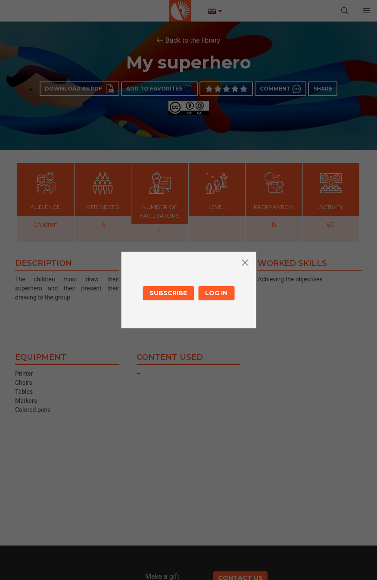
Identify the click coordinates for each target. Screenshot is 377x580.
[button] (366, 11)
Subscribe (168, 293)
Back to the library (193, 40)
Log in (216, 293)
